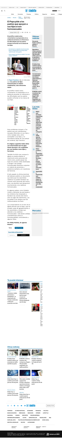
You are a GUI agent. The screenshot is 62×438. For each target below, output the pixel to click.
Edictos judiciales (12, 422)
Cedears (47, 213)
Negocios (44, 14)
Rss (50, 417)
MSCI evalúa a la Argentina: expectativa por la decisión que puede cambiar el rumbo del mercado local (39, 159)
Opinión (53, 14)
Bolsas (37, 213)
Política (36, 14)
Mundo (14, 17)
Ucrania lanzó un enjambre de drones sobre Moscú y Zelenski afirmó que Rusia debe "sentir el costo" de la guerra (19, 50)
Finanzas (29, 14)
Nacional (10, 415)
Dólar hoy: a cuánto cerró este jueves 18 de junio (12, 393)
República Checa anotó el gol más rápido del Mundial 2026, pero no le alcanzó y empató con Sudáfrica (37, 55)
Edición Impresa (35, 415)
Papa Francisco (21, 18)
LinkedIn (17, 405)
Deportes (25, 415)
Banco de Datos (11, 413)
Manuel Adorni (23, 7)
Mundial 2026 (41, 7)
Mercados (22, 413)
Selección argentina (32, 7)
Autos (24, 417)
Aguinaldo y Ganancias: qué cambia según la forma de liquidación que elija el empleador (39, 179)
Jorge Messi (57, 7)
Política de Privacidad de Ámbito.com (29, 420)
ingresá (59, 10)
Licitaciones (31, 422)
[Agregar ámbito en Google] (14, 32)
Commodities (42, 213)
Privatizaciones (49, 7)
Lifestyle (45, 413)
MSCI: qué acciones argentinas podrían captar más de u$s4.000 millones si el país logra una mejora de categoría (39, 122)
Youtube (21, 405)
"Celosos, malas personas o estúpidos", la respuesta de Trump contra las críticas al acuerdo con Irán (12, 298)
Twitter (8, 405)
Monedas (34, 213)
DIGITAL (14, 427)
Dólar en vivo (11, 7)
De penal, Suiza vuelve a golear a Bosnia (36, 43)
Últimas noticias (20, 410)
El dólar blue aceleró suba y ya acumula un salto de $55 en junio (37, 67)
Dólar (12, 14)
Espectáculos (33, 417)
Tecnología (43, 417)
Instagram (14, 405)
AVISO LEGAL (45, 420)
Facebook (11, 405)
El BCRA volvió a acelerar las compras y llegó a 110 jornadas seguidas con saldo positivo (37, 96)
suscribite (55, 10)
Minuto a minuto (24, 377)
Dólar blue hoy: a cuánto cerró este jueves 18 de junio (12, 380)
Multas (23, 422)
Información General (13, 417)
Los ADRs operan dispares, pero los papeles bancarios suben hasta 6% (39, 140)
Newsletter (50, 405)
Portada (9, 410)
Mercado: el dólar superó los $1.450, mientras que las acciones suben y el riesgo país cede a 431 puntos (25, 384)
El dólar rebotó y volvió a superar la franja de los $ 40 (37, 361)
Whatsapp (25, 405)
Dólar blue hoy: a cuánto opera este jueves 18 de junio (25, 396)
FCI (17, 7)
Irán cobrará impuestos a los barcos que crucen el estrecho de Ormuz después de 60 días (24, 297)
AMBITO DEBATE (41, 427)
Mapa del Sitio (11, 420)
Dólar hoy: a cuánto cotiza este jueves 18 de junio (37, 381)
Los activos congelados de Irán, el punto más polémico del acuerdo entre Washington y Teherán (29, 115)
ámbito (9, 17)
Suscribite (23, 235)
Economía (20, 14)
